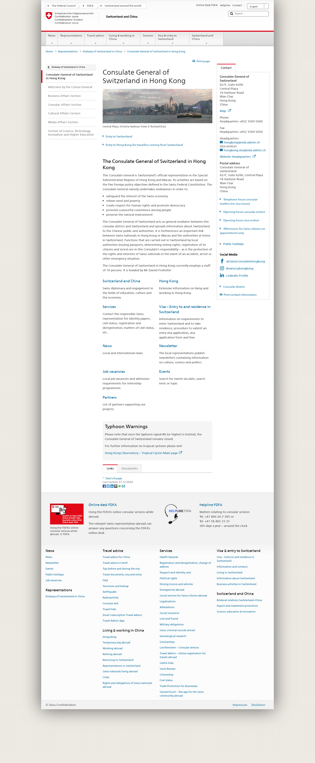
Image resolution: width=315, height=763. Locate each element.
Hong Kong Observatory (124, 494)
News (52, 39)
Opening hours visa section (241, 220)
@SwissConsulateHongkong (245, 261)
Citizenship (166, 710)
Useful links (167, 698)
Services (148, 39)
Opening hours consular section (244, 211)
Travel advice (95, 39)
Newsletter (168, 346)
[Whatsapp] (120, 521)
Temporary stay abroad (116, 678)
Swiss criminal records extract (177, 665)
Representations (71, 39)
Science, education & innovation (236, 647)
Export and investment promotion (237, 641)
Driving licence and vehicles (176, 619)
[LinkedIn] (112, 521)
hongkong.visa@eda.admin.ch (245, 150)
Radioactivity (110, 633)
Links (108, 468)
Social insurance (169, 648)
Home (49, 51)
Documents (130, 468)
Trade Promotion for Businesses (178, 721)
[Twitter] (108, 521)
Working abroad (113, 684)
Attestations (167, 642)
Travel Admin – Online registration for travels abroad (183, 691)
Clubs (106, 712)
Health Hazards (169, 592)
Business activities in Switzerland (236, 619)
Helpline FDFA (210, 540)
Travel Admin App (113, 656)
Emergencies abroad (172, 625)
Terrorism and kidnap (116, 621)
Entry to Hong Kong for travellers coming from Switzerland (144, 144)
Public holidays (233, 244)
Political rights (168, 614)
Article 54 (115, 477)
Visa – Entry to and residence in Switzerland (235, 594)
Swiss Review (167, 704)
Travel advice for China (116, 592)
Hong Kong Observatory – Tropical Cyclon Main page (143, 453)
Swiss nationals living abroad (120, 707)
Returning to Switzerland (118, 695)
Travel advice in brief (115, 598)
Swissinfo (114, 501)
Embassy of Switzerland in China (102, 51)
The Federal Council (64, 5)
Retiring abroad (112, 689)
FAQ (105, 616)
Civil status (166, 716)
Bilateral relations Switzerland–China (239, 635)
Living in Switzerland (229, 608)
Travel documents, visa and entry (122, 610)
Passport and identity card (175, 608)
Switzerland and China (206, 39)
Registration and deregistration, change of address (185, 600)
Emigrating (109, 672)
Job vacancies (114, 371)
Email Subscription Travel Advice (122, 650)
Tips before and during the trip (121, 604)
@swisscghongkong (239, 268)
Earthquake (110, 627)
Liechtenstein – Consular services (179, 683)
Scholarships (167, 677)
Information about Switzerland (236, 614)
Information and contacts (232, 602)
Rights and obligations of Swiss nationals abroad (127, 720)
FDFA (90, 5)
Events (164, 371)
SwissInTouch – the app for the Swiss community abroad (182, 729)
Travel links (109, 644)
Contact (224, 68)
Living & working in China (123, 39)
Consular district (234, 286)
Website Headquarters (238, 156)
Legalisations (168, 637)
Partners (110, 397)
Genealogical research (173, 671)
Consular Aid (110, 639)
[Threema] (116, 521)
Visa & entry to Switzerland (172, 39)
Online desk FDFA (103, 540)
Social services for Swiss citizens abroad (183, 631)
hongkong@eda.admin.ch (242, 142)
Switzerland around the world (123, 5)
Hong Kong (168, 281)
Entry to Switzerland (119, 136)
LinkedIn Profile (237, 275)
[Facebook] (104, 521)
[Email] (123, 521)
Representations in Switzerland (121, 701)
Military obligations (172, 660)
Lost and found (169, 654)
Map (225, 111)
